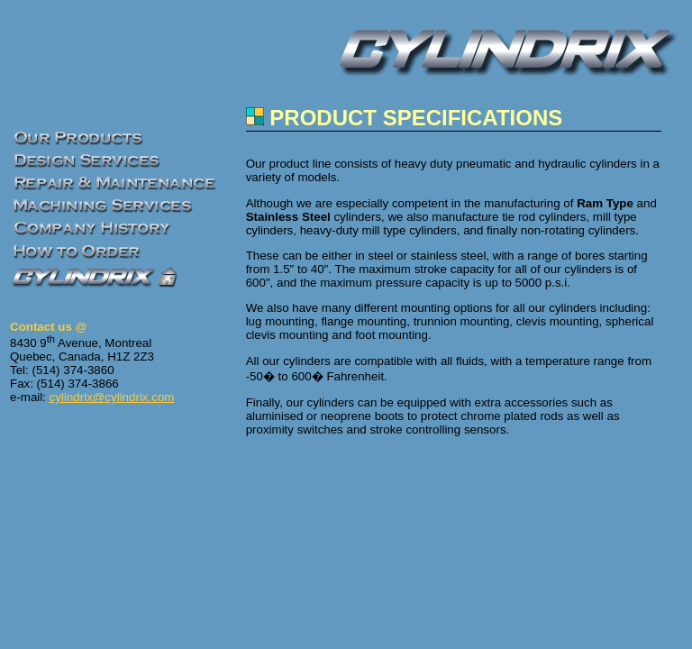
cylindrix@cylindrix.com (112, 397)
